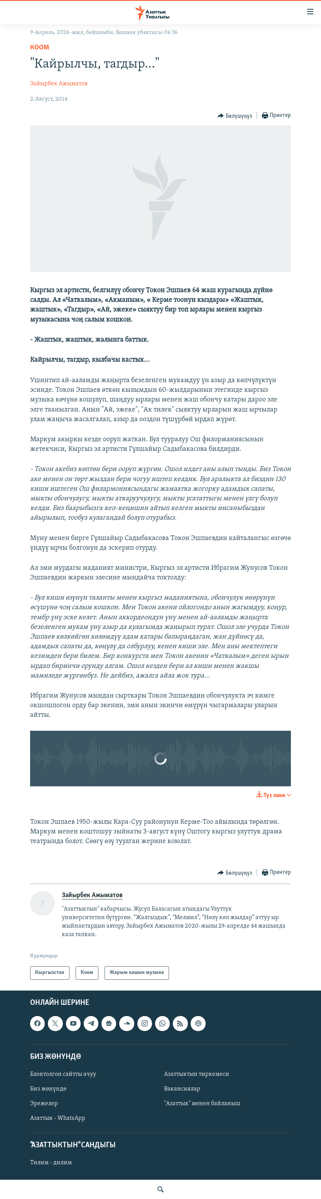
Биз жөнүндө (48, 1089)
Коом (39, 47)
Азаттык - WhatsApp (57, 1118)
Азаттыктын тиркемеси (196, 1074)
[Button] (235, 116)
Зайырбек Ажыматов (59, 84)
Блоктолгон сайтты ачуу (63, 1074)
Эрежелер (44, 1104)
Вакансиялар (182, 1089)
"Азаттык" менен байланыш (202, 1104)
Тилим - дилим (51, 1163)
